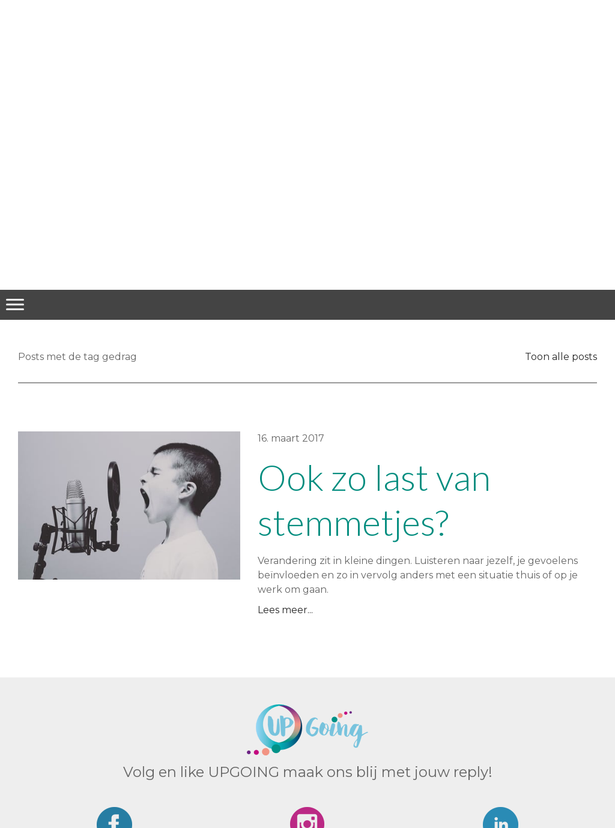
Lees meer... (285, 610)
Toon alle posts (561, 356)
